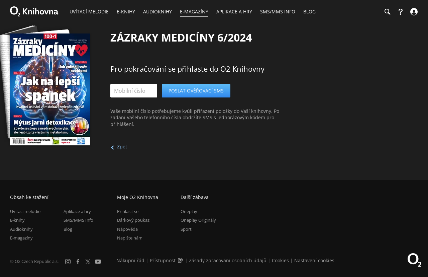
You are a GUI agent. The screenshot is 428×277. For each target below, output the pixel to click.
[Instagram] (68, 262)
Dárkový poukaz (133, 220)
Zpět (122, 146)
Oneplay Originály (198, 220)
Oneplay (189, 211)
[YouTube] (98, 262)
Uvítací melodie (25, 211)
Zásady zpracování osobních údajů (227, 260)
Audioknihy (21, 229)
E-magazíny (21, 238)
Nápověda (127, 229)
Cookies (280, 260)
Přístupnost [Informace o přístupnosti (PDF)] (163, 260)
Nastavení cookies (314, 260)
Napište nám (129, 238)
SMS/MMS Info (78, 220)
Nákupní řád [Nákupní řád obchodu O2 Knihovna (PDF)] (130, 260)
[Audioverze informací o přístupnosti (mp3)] (181, 260)
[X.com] (88, 262)
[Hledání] (387, 11)
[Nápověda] (400, 11)
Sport (186, 229)
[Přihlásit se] (413, 11)
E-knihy (17, 220)
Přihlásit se (127, 211)
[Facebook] (78, 262)
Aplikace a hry (77, 211)
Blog (68, 229)
